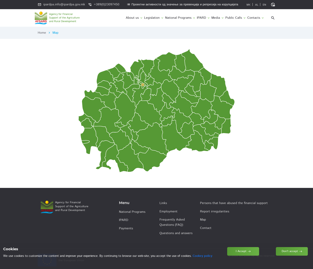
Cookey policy (202, 256)
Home (42, 32)
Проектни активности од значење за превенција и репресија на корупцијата (182, 4)
